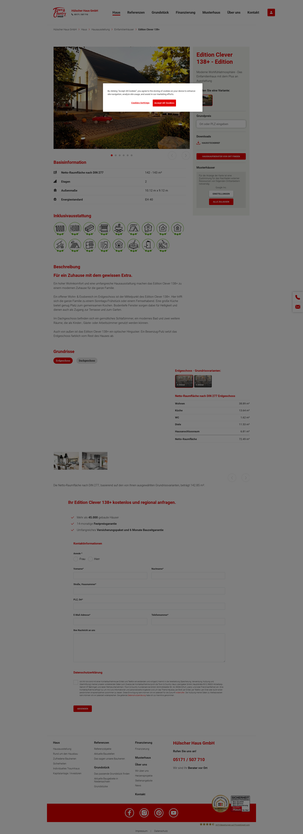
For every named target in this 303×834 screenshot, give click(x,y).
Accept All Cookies (164, 103)
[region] (152, 97)
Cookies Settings (140, 103)
